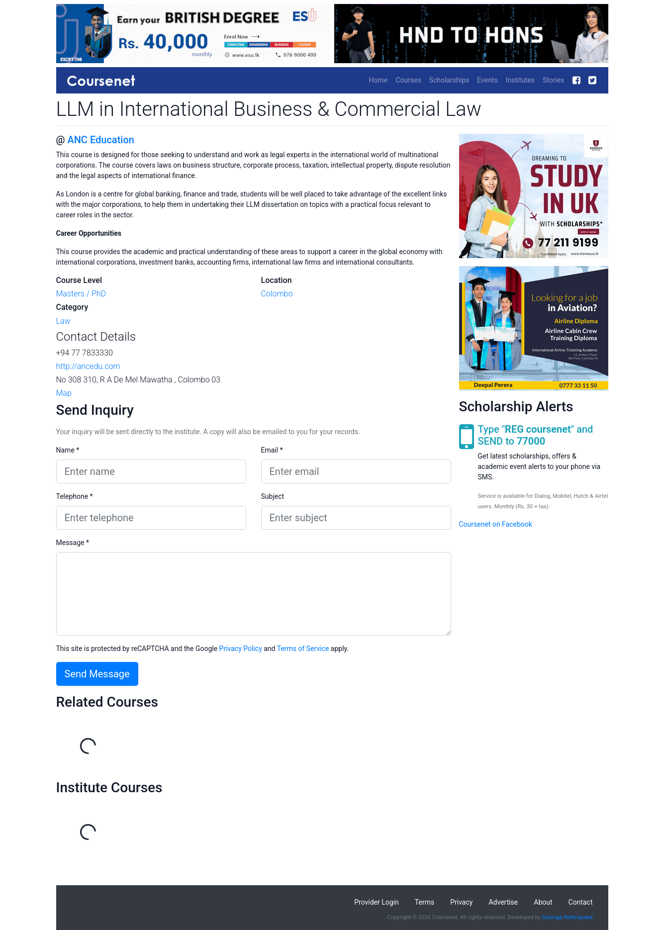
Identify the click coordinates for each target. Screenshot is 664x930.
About (543, 902)
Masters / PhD (81, 293)
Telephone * (74, 496)
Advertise (503, 902)
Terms (424, 902)
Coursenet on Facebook (495, 524)
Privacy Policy (240, 648)
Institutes (520, 80)
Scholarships (449, 80)
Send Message (97, 674)
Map (64, 393)
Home (378, 80)
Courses (408, 80)
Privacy (461, 902)
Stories (554, 80)
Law (63, 321)
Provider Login (376, 902)
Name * (68, 450)
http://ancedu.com (88, 366)
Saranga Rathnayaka (567, 917)
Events (487, 80)
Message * (73, 543)
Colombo (277, 293)
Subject (273, 496)
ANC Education (100, 140)
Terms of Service (303, 648)
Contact (581, 902)
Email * (272, 450)
